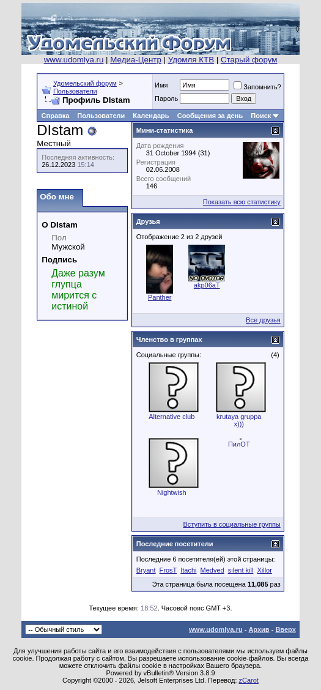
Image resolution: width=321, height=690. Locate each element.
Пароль (166, 98)
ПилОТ (239, 444)
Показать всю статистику (242, 202)
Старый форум (249, 59)
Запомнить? (257, 87)
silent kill (241, 570)
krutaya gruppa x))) (238, 420)
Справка (56, 115)
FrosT (168, 570)
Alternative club (171, 416)
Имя (161, 85)
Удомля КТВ (191, 59)
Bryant (146, 570)
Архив (258, 629)
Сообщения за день (210, 115)
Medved (212, 570)
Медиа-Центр (135, 59)
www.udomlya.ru (74, 59)
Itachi (188, 570)
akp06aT (207, 285)
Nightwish (171, 492)
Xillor (264, 570)
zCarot (249, 680)
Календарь (151, 115)
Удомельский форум (85, 83)
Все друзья (263, 320)
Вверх (285, 629)
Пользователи (75, 91)
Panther (160, 297)
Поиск (261, 115)
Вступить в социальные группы (231, 524)
